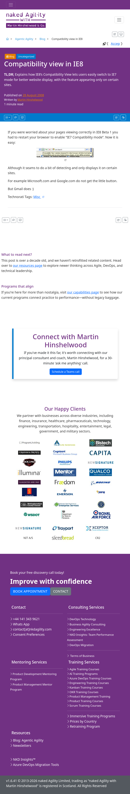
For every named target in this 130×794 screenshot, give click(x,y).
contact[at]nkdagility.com (31, 629)
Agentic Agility (24, 39)
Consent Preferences (27, 634)
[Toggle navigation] (11, 4)
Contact (60, 591)
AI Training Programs (82, 674)
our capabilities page (83, 292)
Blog (42, 39)
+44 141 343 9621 (25, 619)
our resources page (27, 265)
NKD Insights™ (23, 759)
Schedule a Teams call (65, 372)
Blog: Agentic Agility (26, 740)
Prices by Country (81, 721)
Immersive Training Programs (91, 716)
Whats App (19, 624)
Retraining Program (83, 726)
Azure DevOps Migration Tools (34, 764)
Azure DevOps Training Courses (89, 678)
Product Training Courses (85, 701)
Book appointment (30, 591)
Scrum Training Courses (84, 706)
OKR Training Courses (82, 692)
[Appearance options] (121, 34)
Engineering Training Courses (88, 683)
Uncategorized (26, 56)
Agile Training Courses (83, 669)
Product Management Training (88, 696)
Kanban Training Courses (85, 687)
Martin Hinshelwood (30, 100)
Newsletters (20, 745)
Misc (39, 196)
